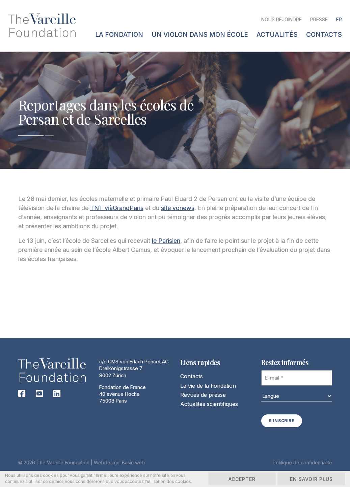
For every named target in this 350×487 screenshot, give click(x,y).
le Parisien (166, 240)
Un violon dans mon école (200, 35)
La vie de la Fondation (208, 385)
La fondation (119, 35)
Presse (319, 19)
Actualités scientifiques (209, 404)
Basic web (133, 462)
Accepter (241, 479)
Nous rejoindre (281, 19)
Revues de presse (203, 394)
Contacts (191, 376)
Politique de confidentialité (302, 462)
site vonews (177, 207)
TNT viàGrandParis (116, 207)
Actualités (277, 35)
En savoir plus (311, 479)
